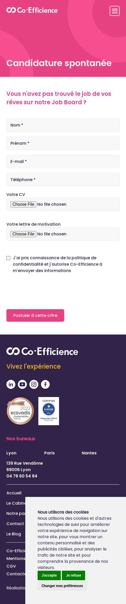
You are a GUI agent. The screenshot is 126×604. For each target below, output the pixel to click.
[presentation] (45, 290)
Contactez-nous (23, 574)
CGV (11, 566)
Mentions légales (24, 558)
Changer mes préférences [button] (62, 586)
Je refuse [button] (73, 575)
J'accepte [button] (49, 575)
